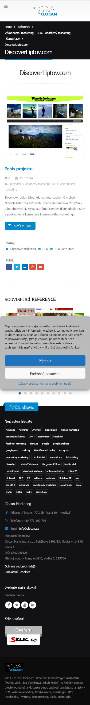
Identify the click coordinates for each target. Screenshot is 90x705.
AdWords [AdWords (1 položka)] (23, 429)
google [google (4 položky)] (45, 443)
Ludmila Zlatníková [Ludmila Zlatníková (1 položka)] (28, 464)
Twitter (17, 267)
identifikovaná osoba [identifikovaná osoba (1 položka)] (44, 450)
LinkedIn (25, 267)
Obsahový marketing (38, 183)
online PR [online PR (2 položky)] (72, 471)
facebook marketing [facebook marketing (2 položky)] (16, 443)
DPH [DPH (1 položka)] (31, 436)
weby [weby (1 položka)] (29, 491)
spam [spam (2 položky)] (78, 484)
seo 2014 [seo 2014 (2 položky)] (10, 484)
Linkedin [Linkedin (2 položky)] (10, 464)
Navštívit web (20, 226)
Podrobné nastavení (45, 373)
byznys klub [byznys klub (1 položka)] (51, 429)
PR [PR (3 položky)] (28, 478)
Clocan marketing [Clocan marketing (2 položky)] (70, 429)
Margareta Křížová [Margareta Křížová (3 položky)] (51, 464)
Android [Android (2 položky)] (36, 429)
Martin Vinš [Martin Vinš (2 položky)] (70, 464)
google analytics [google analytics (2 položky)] (61, 443)
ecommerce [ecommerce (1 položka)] (43, 436)
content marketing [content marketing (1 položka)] (15, 436)
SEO (55, 183)
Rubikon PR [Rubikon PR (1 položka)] (65, 478)
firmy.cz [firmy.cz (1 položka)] (34, 443)
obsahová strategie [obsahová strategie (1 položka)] (32, 471)
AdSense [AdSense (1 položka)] (10, 429)
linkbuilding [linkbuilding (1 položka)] (72, 457)
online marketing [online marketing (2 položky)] (55, 471)
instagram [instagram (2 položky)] (64, 450)
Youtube (24, 605)
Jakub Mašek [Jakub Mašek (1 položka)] (39, 457)
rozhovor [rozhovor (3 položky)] (50, 478)
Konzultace (16, 183)
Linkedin (32, 605)
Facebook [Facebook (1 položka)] (58, 436)
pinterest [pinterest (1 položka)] (10, 478)
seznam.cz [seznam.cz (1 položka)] (24, 484)
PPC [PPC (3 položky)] (21, 478)
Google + (32, 267)
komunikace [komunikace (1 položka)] (56, 457)
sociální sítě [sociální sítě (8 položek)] (66, 484)
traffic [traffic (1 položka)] (9, 491)
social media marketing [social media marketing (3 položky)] (44, 484)
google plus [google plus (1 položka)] (12, 450)
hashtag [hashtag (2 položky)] (26, 450)
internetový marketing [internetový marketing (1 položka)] (17, 457)
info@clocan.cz (29, 528)
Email (40, 267)
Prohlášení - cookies (17, 572)
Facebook (9, 267)
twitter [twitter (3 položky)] (19, 491)
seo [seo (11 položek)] (77, 478)
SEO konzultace (64, 248)
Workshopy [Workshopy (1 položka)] (41, 491)
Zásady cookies (28, 383)
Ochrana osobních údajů (55, 383)
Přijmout (45, 360)
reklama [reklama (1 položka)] (38, 478)
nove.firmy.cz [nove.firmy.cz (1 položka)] (12, 471)
